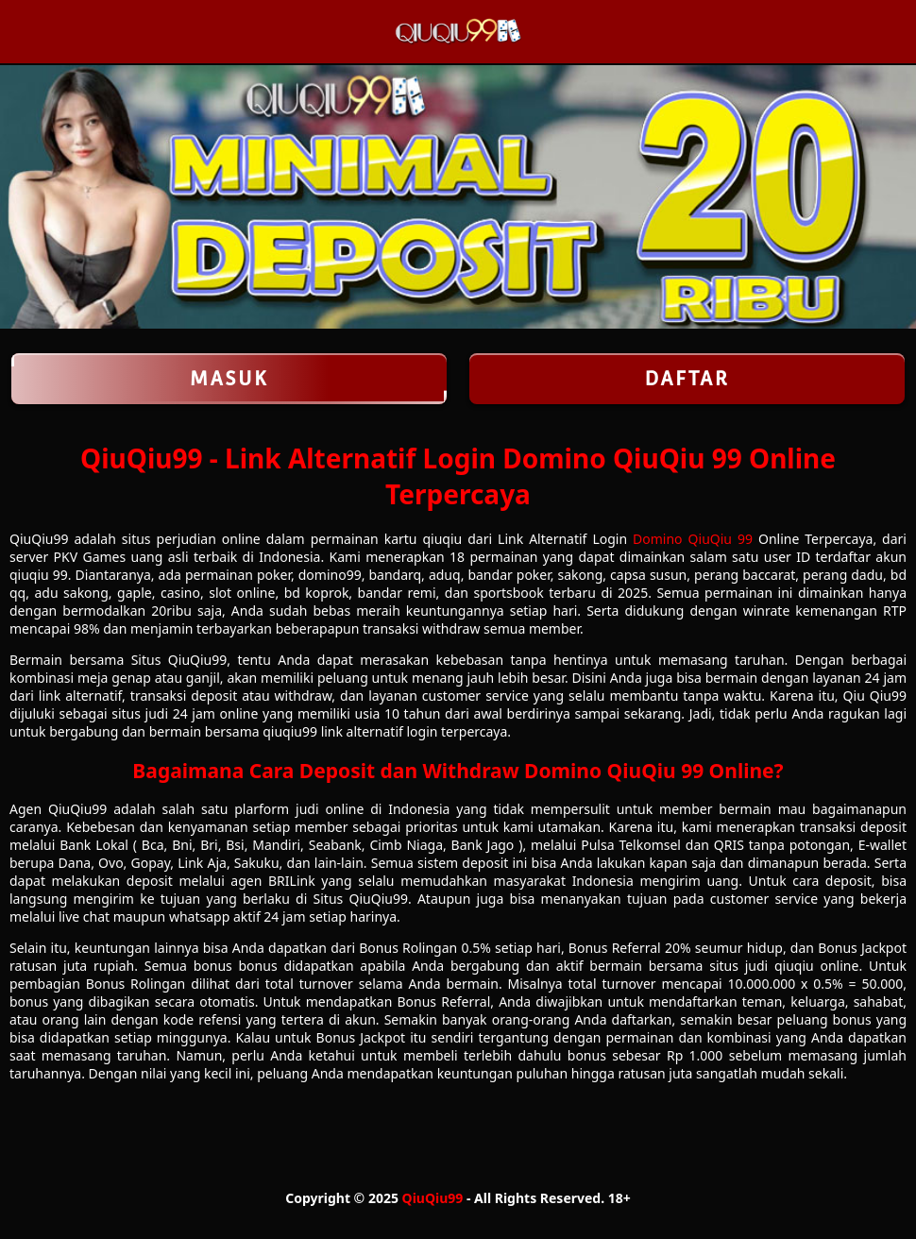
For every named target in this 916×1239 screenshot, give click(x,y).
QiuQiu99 (433, 1198)
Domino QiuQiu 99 (693, 539)
